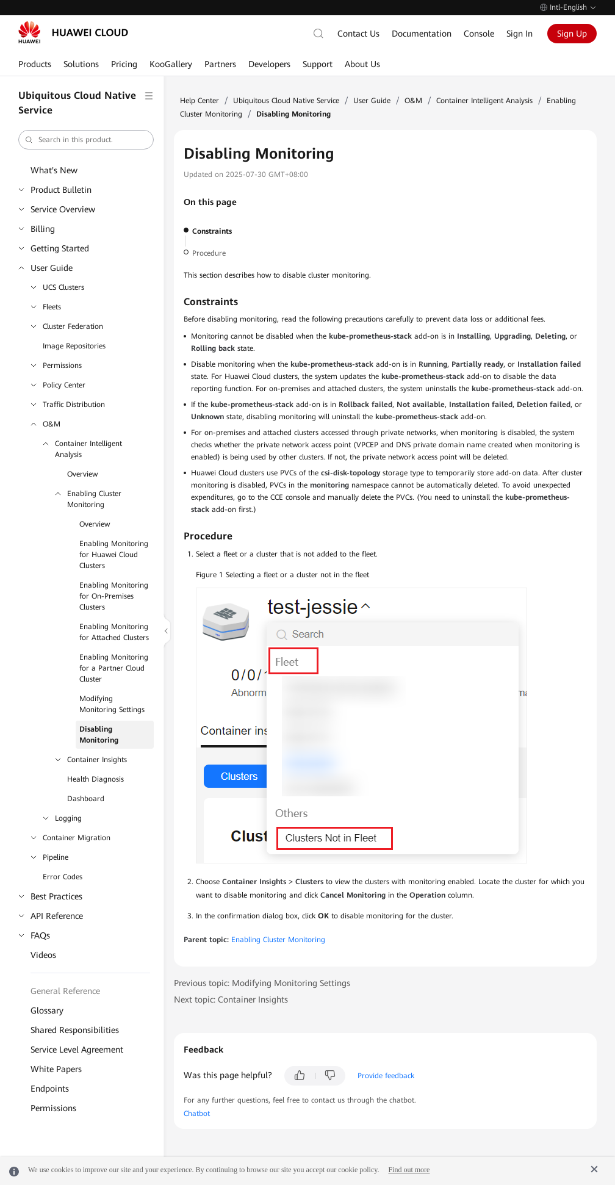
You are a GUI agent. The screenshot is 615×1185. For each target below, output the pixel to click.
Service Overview (63, 209)
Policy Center (64, 385)
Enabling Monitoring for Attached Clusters (114, 632)
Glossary (47, 1010)
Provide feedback (386, 1076)
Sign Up (572, 33)
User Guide (52, 268)
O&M (51, 424)
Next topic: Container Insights (231, 999)
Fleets (52, 307)
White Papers (56, 1069)
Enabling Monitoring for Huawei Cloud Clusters (113, 554)
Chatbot (197, 1113)
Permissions (62, 365)
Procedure (209, 253)
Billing (43, 229)
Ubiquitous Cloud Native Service (286, 100)
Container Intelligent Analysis (88, 449)
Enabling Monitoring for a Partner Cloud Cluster (113, 668)
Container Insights (97, 759)
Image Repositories (74, 346)
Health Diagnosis (95, 779)
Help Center (199, 100)
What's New (54, 170)
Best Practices (56, 896)
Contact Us (358, 33)
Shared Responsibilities (75, 1030)
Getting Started (60, 248)
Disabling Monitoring (98, 734)
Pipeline (55, 857)
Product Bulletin (61, 190)
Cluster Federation (73, 326)
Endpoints (50, 1088)
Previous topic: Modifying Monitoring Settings (262, 983)
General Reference (65, 991)
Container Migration (76, 838)
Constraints (212, 231)
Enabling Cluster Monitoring (94, 499)
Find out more (409, 1169)
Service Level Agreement (77, 1049)
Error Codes (62, 877)
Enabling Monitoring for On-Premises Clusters (113, 596)
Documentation (421, 33)
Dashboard (85, 798)
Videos (43, 955)
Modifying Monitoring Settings (112, 704)
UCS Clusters (63, 287)
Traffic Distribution (74, 404)
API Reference (57, 916)
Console (479, 33)
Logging (68, 818)
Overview (82, 474)
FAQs (40, 935)
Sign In (519, 33)
